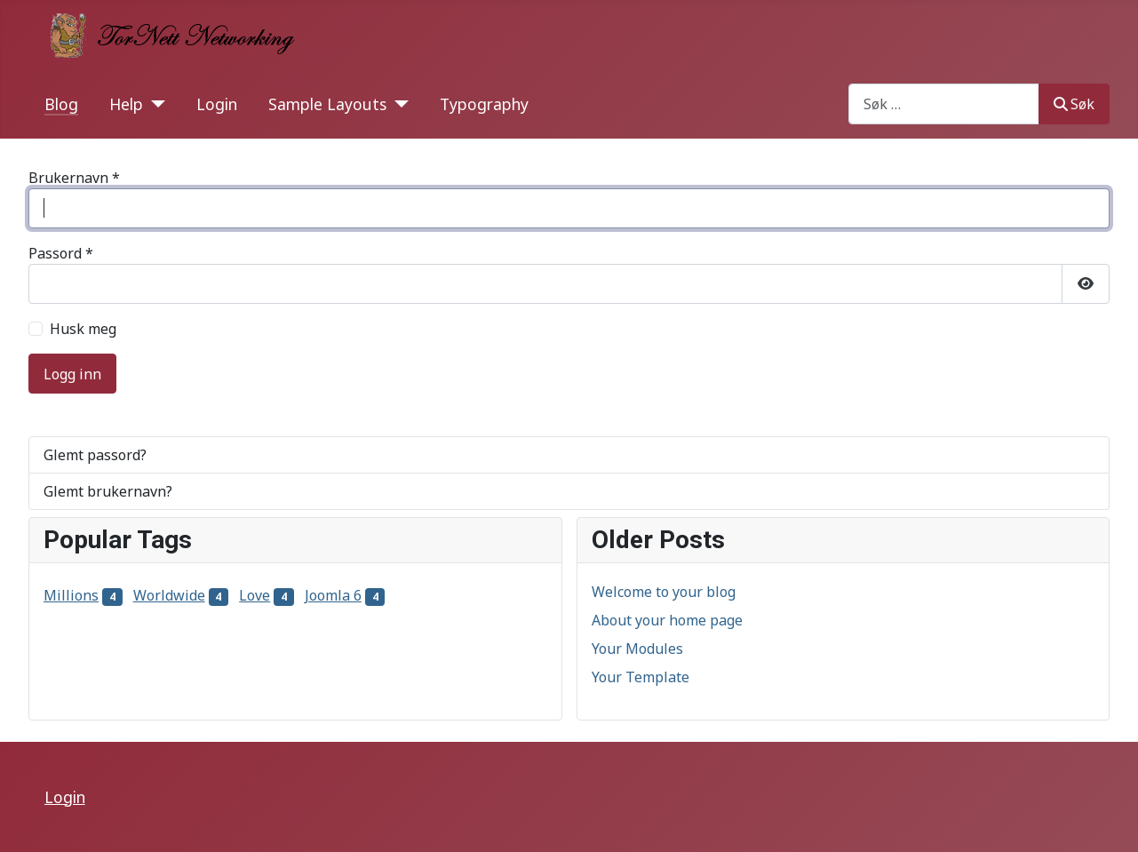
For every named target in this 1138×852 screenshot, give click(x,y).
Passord (60, 253)
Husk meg (83, 328)
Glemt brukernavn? (108, 491)
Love (254, 595)
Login (216, 104)
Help (126, 104)
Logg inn (72, 374)
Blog (61, 104)
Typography (484, 104)
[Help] (154, 103)
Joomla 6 (333, 595)
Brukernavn (74, 177)
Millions (71, 595)
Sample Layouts (327, 104)
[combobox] (943, 103)
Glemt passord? (95, 455)
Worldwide (169, 595)
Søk (1074, 104)
